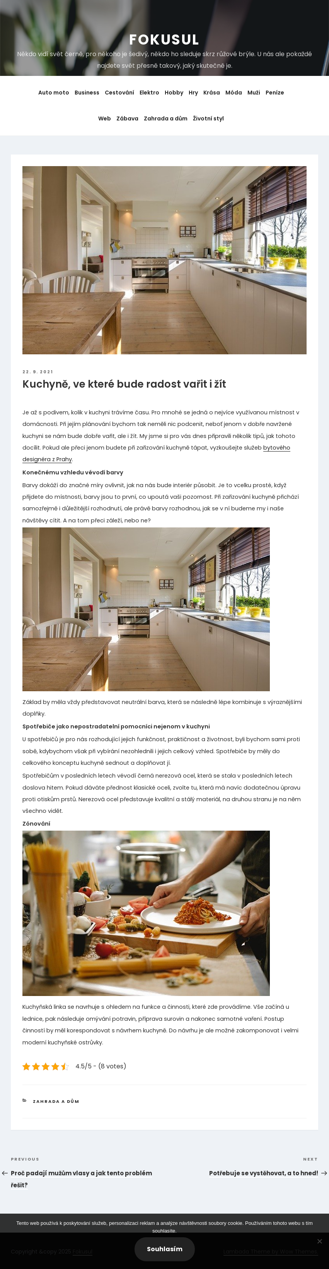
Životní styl (208, 118)
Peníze (275, 92)
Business (87, 92)
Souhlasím (164, 1249)
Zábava (127, 118)
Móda (233, 92)
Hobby (174, 92)
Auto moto (53, 92)
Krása (211, 92)
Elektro (149, 92)
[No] (319, 1241)
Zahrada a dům (166, 118)
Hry (193, 92)
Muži (253, 92)
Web (104, 118)
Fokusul (164, 40)
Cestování (119, 92)
